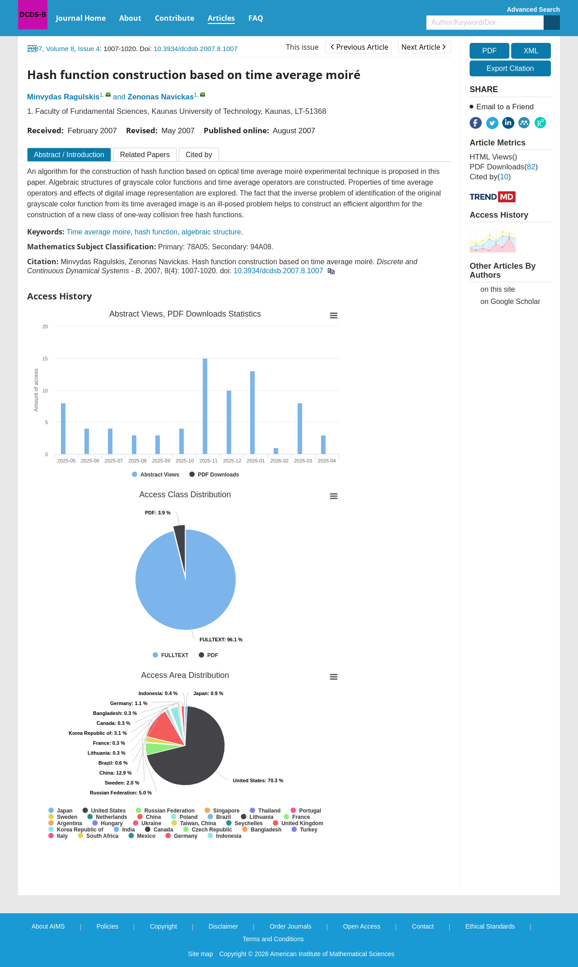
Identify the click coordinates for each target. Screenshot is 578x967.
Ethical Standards (490, 926)
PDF (489, 51)
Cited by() (490, 177)
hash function (156, 232)
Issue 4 (89, 48)
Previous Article (359, 47)
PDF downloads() (504, 167)
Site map (200, 954)
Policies (107, 926)
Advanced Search (533, 9)
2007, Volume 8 (50, 48)
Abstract (69, 155)
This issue (302, 47)
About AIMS (48, 926)
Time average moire (98, 232)
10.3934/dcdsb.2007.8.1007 (196, 48)
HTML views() (493, 157)
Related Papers (145, 155)
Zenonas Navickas (161, 97)
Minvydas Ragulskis (63, 97)
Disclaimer (223, 926)
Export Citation (510, 68)
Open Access (362, 926)
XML (530, 51)
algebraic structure (211, 232)
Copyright (163, 926)
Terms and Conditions (272, 939)
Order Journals (291, 926)
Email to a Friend (505, 107)
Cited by (199, 155)
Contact (423, 926)
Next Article (423, 47)
